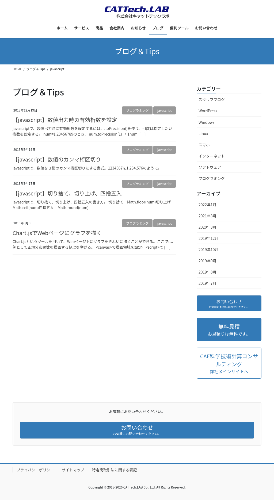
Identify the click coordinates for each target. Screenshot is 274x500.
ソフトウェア (210, 167)
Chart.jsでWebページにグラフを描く (57, 233)
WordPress (208, 110)
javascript (164, 110)
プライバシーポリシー (35, 469)
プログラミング (137, 110)
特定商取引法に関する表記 (114, 469)
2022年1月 (207, 204)
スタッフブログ (212, 99)
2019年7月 (207, 283)
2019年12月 (209, 238)
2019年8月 (207, 272)
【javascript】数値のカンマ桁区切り (57, 159)
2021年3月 (207, 215)
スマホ (204, 144)
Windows (207, 122)
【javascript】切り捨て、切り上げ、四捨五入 (67, 193)
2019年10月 (209, 249)
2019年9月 (207, 260)
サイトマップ (73, 469)
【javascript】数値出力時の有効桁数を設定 (65, 120)
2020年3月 (207, 227)
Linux (203, 133)
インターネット (212, 156)
